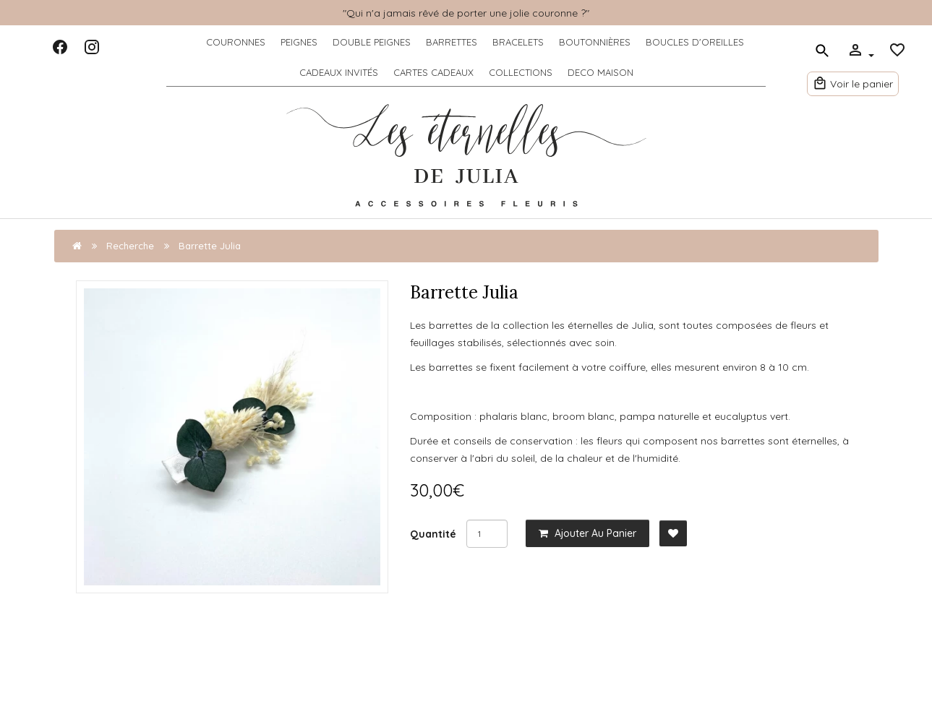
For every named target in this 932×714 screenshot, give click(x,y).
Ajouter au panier (587, 533)
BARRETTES (451, 42)
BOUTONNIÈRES (594, 42)
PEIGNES (299, 42)
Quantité (433, 534)
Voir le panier (853, 81)
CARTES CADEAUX (433, 72)
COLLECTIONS (520, 72)
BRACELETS (518, 42)
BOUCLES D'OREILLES (695, 42)
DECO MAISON (600, 72)
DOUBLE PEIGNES (372, 42)
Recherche (130, 245)
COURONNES (235, 42)
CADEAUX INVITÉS (338, 72)
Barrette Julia (210, 245)
